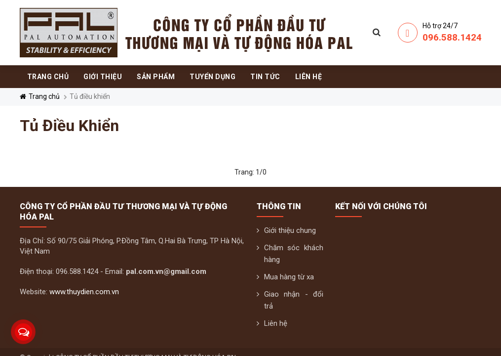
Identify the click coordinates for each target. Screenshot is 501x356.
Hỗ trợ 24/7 (440, 26)
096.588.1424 (452, 37)
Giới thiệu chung (290, 230)
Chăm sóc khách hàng (294, 253)
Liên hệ (275, 323)
